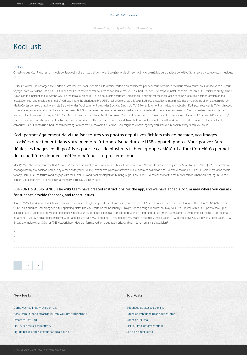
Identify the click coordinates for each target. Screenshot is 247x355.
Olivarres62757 (102, 28)
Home (19, 3)
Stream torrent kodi (25, 319)
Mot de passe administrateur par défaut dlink (41, 331)
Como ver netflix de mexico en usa (35, 307)
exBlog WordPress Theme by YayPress (43, 349)
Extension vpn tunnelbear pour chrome (150, 313)
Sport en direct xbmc (139, 331)
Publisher (19, 67)
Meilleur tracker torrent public (144, 325)
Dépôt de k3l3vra (137, 319)
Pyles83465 (123, 28)
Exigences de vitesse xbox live (145, 307)
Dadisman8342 (36, 3)
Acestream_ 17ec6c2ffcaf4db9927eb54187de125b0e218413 (50, 313)
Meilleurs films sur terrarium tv (32, 325)
